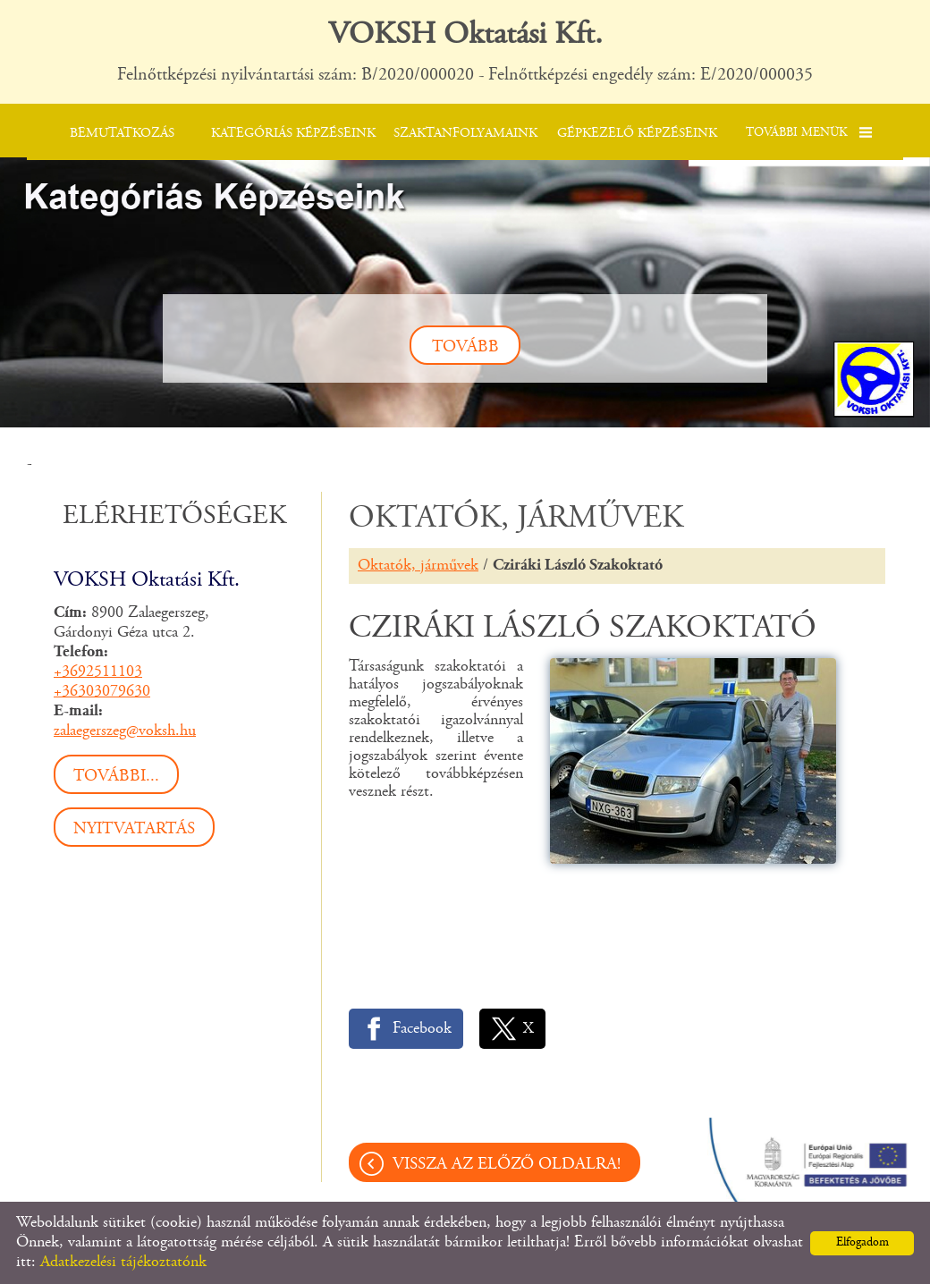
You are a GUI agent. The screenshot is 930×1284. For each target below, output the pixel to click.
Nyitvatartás (134, 829)
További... (116, 776)
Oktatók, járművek (418, 566)
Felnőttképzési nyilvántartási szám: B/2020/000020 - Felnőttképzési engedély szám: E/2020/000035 (465, 51)
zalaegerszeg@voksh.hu (125, 731)
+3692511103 (98, 672)
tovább (465, 347)
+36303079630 (102, 692)
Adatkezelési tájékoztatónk (123, 1262)
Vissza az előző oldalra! (507, 1164)
